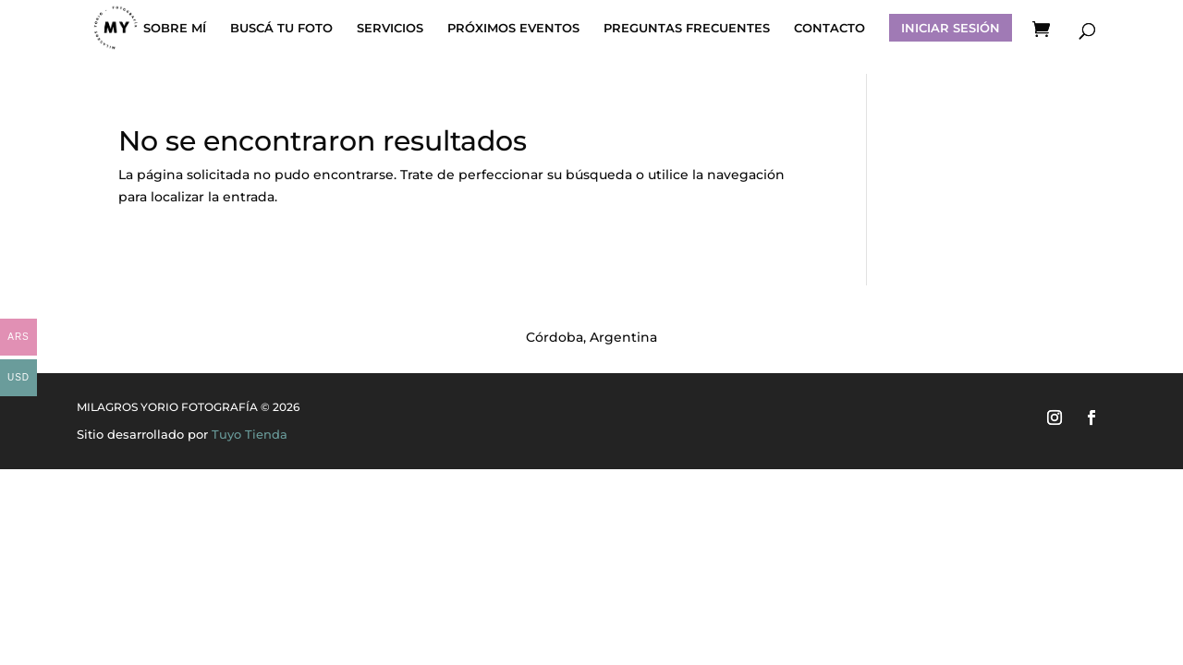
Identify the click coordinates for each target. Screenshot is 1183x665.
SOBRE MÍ (174, 28)
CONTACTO (829, 28)
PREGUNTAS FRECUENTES (687, 28)
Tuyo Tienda (249, 434)
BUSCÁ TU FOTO (281, 28)
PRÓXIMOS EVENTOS (513, 28)
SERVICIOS (390, 28)
